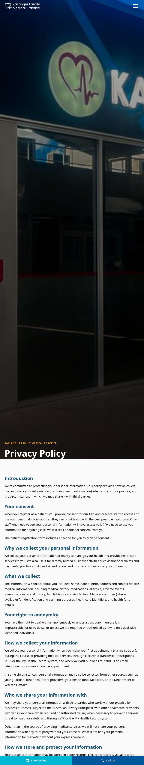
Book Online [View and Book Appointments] (36, 760)
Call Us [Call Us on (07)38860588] (108, 760)
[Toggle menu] (136, 6)
